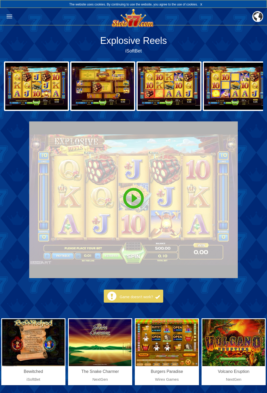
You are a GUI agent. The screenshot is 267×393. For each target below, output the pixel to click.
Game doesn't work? (140, 297)
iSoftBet (133, 51)
